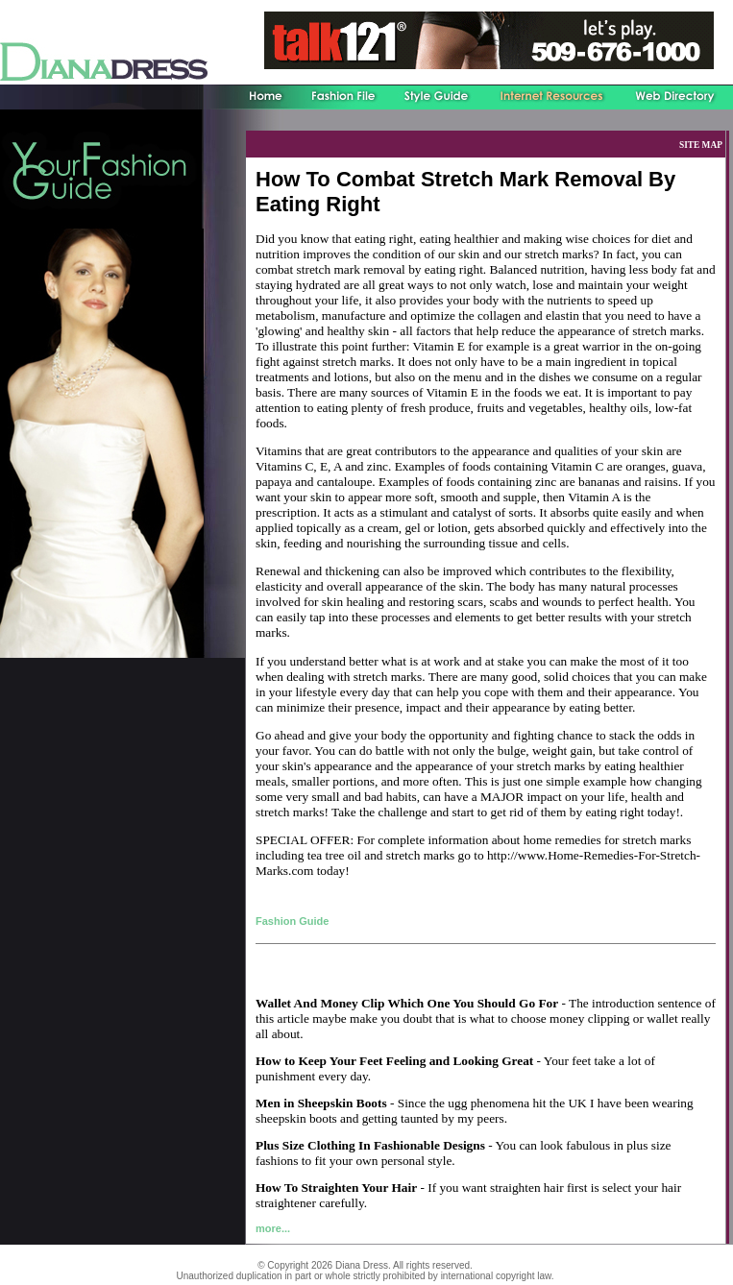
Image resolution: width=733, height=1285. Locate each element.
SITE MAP (700, 145)
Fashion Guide (292, 921)
